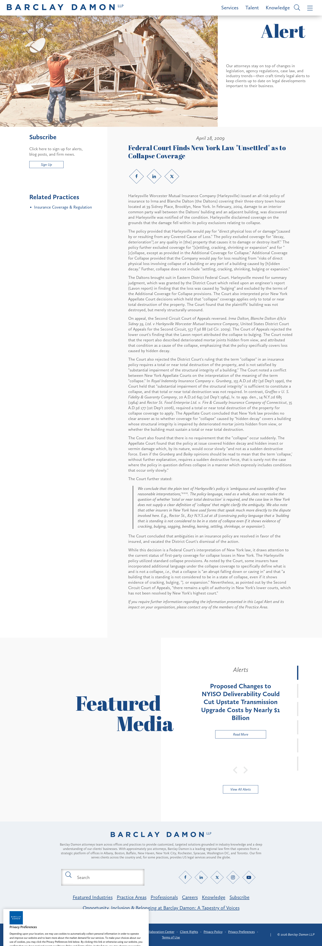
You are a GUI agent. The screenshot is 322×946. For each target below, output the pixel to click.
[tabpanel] (240, 702)
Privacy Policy (213, 932)
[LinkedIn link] (154, 176)
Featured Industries (93, 897)
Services (229, 7)
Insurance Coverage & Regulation (63, 207)
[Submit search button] (68, 874)
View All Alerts (240, 789)
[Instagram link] (233, 877)
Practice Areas (131, 897)
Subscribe (239, 897)
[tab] (297, 673)
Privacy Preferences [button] (241, 932)
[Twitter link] (172, 176)
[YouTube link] (249, 877)
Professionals (164, 897)
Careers (190, 897)
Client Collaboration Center (154, 932)
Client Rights (189, 932)
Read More (231, 735)
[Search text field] (107, 877)
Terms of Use (171, 937)
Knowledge (278, 7)
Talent (252, 7)
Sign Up (46, 164)
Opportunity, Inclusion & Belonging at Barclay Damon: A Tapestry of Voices (161, 908)
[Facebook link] (136, 176)
